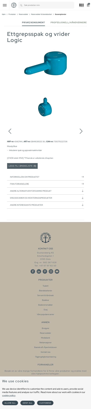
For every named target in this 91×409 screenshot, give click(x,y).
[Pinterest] (45, 271)
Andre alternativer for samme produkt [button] (47, 191)
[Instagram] (51, 271)
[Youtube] (57, 271)
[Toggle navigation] (4, 5)
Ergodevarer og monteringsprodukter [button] (47, 198)
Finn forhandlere (47, 184)
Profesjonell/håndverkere (69, 22)
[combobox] (49, 5)
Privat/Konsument (33, 22)
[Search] (21, 5)
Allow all (10, 403)
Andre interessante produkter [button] (47, 205)
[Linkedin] (39, 271)
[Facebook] (33, 271)
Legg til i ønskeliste (22, 166)
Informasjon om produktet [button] (47, 177)
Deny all (27, 403)
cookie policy (8, 395)
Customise (45, 403)
